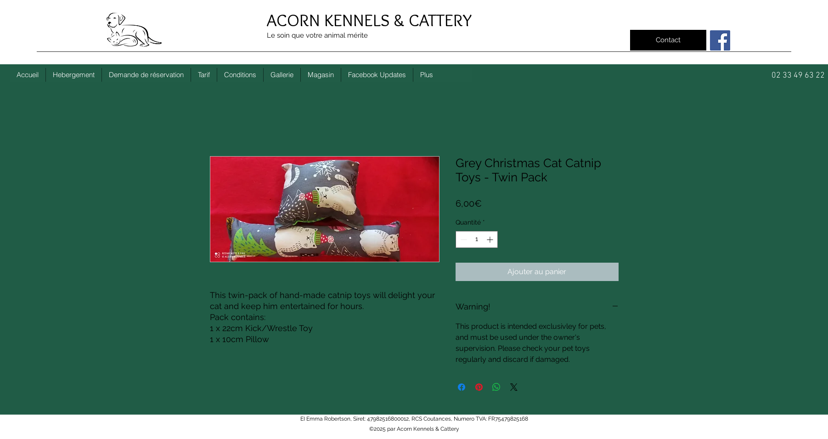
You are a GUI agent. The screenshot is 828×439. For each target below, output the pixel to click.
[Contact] (668, 40)
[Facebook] (720, 40)
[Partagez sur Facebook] (461, 387)
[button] (73, 75)
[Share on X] (513, 387)
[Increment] (490, 239)
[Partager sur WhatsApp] (496, 387)
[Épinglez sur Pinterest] (478, 387)
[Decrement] (462, 239)
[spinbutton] (476, 239)
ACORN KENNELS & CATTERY (369, 20)
